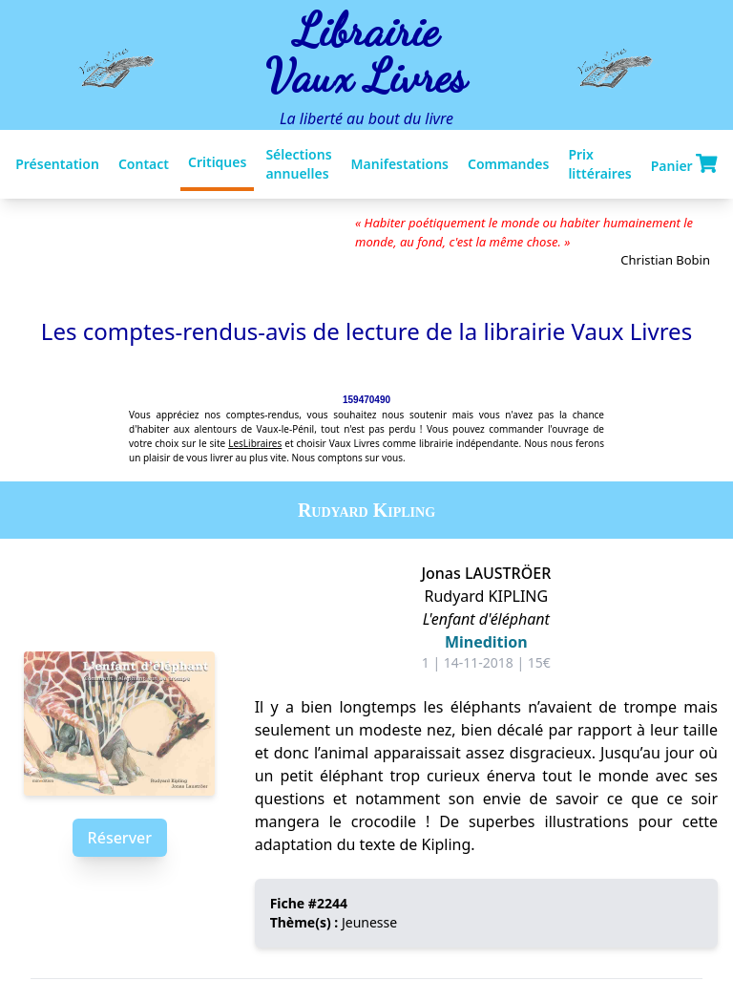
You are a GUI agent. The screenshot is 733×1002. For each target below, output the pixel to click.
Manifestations (400, 164)
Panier (684, 164)
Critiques (217, 162)
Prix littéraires (599, 163)
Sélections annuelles (298, 163)
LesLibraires (255, 443)
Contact (143, 164)
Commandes (508, 164)
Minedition (486, 641)
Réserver (120, 837)
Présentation (57, 164)
